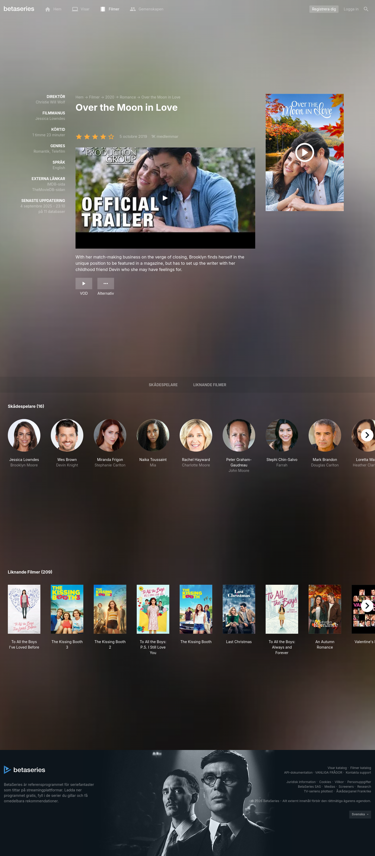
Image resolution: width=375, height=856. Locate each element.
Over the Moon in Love (160, 97)
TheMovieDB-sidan (48, 189)
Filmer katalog (360, 768)
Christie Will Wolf (50, 102)
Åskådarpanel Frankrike (353, 791)
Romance (128, 97)
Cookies (325, 782)
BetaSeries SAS (309, 787)
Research (364, 787)
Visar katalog (337, 768)
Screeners (346, 787)
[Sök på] (366, 9)
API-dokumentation (298, 772)
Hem (80, 97)
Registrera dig (324, 9)
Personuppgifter (359, 782)
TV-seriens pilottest (318, 791)
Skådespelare (163, 385)
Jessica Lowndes (50, 118)
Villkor (339, 782)
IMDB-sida (56, 184)
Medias (329, 787)
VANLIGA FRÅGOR (328, 772)
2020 (109, 97)
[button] (24, 446)
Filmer (94, 97)
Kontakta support (358, 772)
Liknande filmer (209, 385)
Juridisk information (301, 782)
